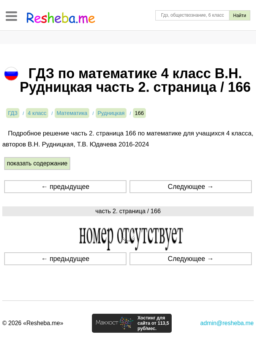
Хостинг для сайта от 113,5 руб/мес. (153, 323)
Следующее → (191, 186)
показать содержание (37, 163)
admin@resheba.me (227, 323)
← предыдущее (65, 186)
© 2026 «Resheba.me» (32, 323)
